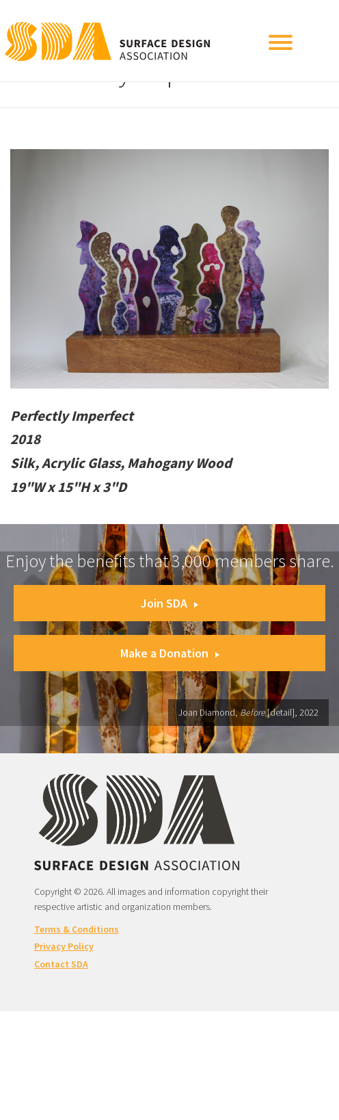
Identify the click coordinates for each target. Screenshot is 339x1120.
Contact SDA (61, 964)
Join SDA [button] (169, 603)
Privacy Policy (64, 946)
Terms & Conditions (76, 929)
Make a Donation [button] (169, 653)
